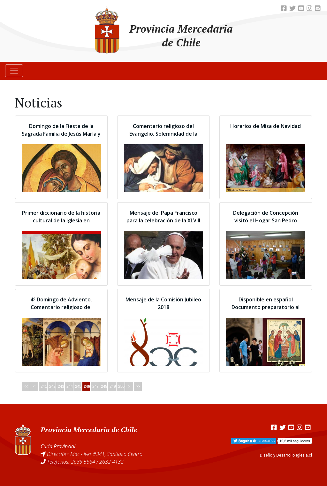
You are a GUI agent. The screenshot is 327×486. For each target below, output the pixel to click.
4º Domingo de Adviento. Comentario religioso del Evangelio (61, 307)
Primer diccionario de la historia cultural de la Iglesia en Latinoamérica (61, 220)
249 (113, 386)
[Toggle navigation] (14, 70)
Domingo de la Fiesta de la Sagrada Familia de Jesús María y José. (61, 134)
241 (44, 386)
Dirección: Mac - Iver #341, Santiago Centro (94, 454)
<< (25, 386)
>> (137, 386)
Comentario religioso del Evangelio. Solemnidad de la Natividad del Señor (163, 134)
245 (78, 386)
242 (52, 386)
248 (104, 386)
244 (69, 386)
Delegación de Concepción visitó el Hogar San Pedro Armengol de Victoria (265, 220)
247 (95, 386)
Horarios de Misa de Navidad (265, 126)
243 (61, 386)
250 (121, 386)
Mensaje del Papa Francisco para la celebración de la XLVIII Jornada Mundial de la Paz (163, 220)
